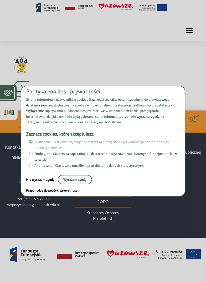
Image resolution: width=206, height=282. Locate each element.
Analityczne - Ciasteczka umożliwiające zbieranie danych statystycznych (89, 165)
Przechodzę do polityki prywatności (52, 190)
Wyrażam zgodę (74, 179)
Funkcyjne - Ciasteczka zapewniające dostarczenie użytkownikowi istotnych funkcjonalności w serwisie (105, 157)
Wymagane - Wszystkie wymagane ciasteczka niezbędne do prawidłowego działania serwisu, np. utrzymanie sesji (103, 145)
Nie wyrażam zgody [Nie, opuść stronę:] (40, 179)
